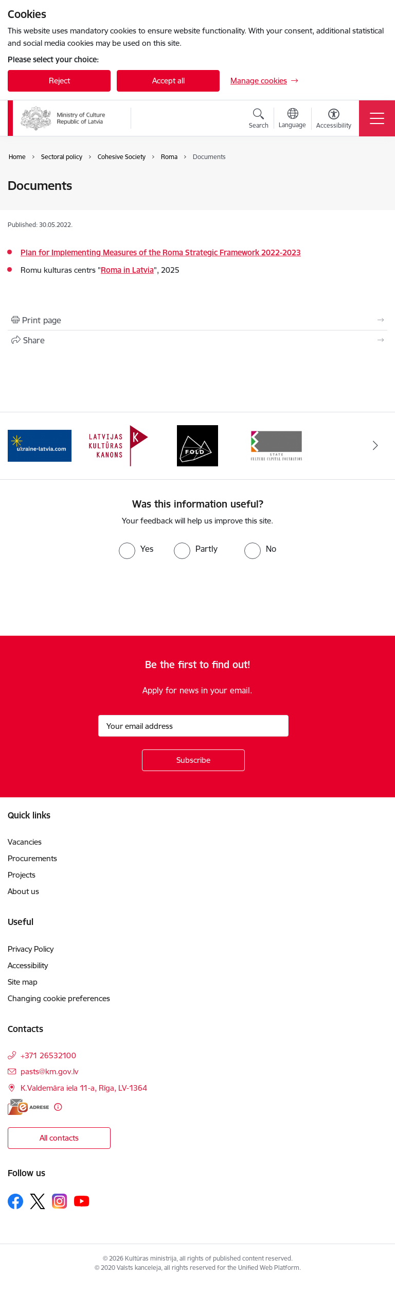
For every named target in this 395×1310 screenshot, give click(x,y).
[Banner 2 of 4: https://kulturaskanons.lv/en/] (119, 445)
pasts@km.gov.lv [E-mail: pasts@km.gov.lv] (49, 1071)
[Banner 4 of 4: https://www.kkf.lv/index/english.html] (277, 445)
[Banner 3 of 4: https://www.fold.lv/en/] (197, 445)
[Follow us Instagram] (59, 1201)
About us (23, 891)
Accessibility (29, 965)
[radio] (136, 549)
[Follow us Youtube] (81, 1201)
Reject (59, 80)
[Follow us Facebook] (15, 1201)
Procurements (32, 858)
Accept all (168, 80)
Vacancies (25, 842)
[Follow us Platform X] (37, 1201)
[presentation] (86, 598)
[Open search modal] (259, 120)
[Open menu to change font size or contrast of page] (333, 120)
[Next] (375, 446)
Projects (21, 875)
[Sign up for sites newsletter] (193, 760)
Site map (23, 982)
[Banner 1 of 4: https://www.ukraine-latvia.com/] (39, 445)
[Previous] (20, 446)
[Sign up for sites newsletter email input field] (193, 726)
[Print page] (197, 320)
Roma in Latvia (127, 270)
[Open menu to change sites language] (292, 119)
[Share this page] (197, 340)
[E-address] (28, 1106)
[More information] (58, 1107)
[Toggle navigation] (377, 118)
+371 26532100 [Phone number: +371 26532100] (48, 1055)
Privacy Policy (30, 949)
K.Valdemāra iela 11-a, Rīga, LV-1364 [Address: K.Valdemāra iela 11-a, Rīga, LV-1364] (84, 1088)
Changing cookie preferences (59, 998)
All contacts (59, 1138)
